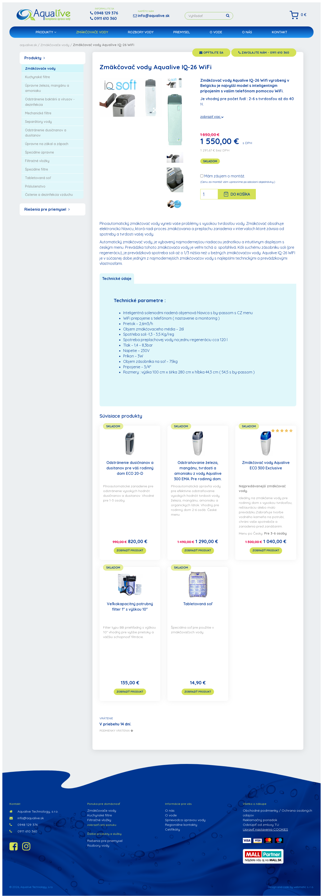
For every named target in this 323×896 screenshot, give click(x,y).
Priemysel (181, 32)
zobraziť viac (212, 117)
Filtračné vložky (99, 820)
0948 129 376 (23, 825)
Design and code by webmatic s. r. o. (291, 887)
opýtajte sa (211, 52)
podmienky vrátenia (116, 730)
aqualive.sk (28, 45)
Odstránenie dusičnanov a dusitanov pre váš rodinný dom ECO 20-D (129, 468)
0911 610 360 (23, 831)
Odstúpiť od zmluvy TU (261, 825)
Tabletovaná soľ (197, 603)
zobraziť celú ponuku (101, 825)
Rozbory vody (140, 32)
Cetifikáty (172, 829)
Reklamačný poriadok (260, 820)
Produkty (46, 32)
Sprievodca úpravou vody (185, 820)
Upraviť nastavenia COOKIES (265, 829)
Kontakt (279, 32)
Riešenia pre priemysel (47, 209)
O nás (247, 32)
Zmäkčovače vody (92, 32)
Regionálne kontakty (181, 825)
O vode (216, 32)
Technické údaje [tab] (116, 278)
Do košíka (237, 194)
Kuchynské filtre (99, 815)
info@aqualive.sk (26, 818)
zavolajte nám (263, 52)
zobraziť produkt (130, 550)
